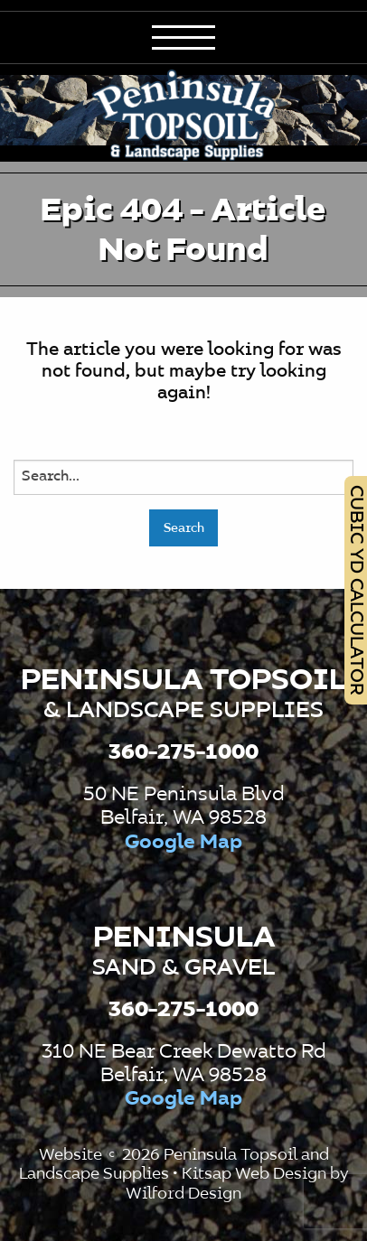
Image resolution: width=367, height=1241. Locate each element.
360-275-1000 (183, 752)
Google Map (183, 843)
